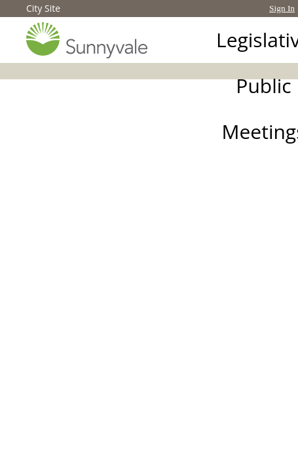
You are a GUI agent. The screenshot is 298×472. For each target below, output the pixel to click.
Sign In (282, 8)
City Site (43, 8)
